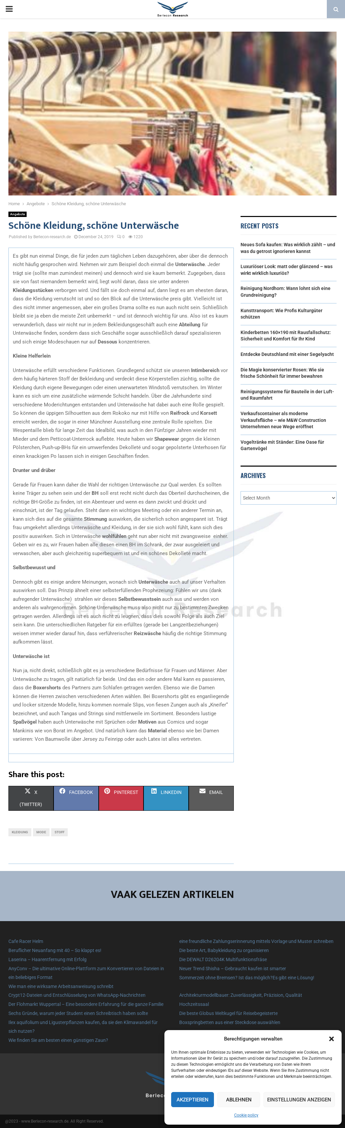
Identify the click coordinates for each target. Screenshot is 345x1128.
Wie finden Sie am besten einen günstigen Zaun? (58, 1040)
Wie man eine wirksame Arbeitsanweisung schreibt (61, 986)
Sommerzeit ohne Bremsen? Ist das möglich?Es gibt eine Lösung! (246, 977)
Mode (41, 832)
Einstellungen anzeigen (299, 1100)
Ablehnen (239, 1100)
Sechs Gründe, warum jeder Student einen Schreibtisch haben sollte (78, 1013)
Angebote (17, 214)
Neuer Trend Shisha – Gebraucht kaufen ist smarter (232, 968)
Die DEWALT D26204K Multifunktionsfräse (223, 959)
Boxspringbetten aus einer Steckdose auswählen (229, 1022)
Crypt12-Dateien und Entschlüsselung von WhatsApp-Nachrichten (77, 995)
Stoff (59, 832)
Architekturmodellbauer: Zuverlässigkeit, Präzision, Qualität (240, 995)
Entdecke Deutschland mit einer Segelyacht (287, 354)
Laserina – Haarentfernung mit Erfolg (47, 959)
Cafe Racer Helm (25, 941)
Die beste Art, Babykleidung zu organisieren (224, 950)
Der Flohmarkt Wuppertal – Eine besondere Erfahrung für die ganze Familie (85, 1004)
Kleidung (20, 832)
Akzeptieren (193, 1100)
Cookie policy (246, 1115)
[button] (331, 1038)
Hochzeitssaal (194, 1004)
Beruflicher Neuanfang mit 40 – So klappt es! (54, 950)
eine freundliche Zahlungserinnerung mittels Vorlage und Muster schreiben (256, 941)
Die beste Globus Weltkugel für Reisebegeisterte (228, 1013)
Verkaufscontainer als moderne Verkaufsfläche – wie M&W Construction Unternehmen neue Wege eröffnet (283, 420)
